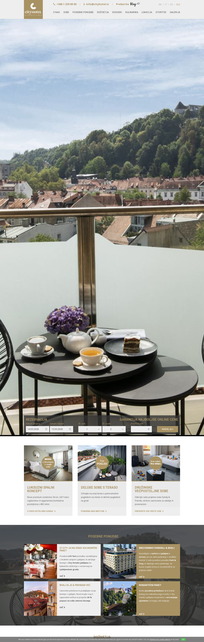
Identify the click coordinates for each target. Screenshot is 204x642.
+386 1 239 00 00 (64, 4)
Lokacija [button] (147, 12)
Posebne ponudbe (83, 12)
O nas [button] (56, 12)
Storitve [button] (161, 12)
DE (171, 4)
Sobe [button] (66, 12)
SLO (178, 4)
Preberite (122, 4)
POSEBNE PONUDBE (103, 536)
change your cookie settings (160, 639)
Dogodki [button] (117, 12)
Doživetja (103, 12)
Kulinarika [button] (131, 12)
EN (160, 4)
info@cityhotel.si (96, 4)
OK (183, 639)
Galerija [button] (175, 12)
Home (33, 9)
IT (166, 4)
